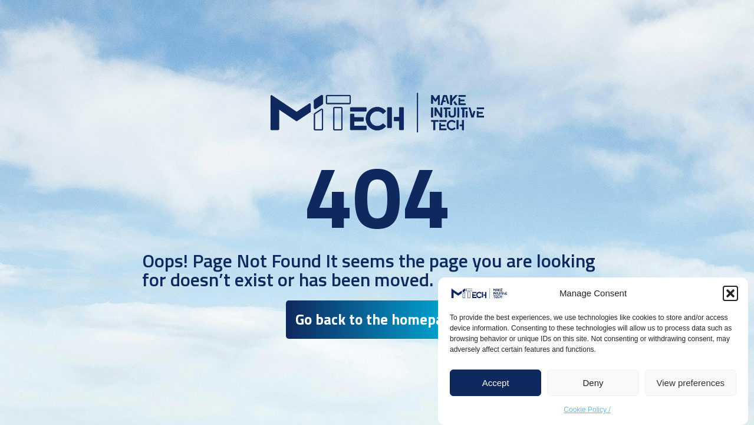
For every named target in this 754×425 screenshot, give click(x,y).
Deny (592, 383)
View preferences (691, 383)
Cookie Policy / (587, 410)
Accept (495, 383)
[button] (730, 293)
